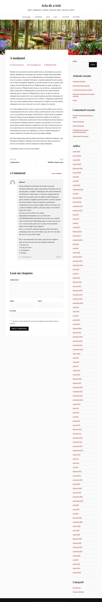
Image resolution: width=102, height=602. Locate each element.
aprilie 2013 (76, 370)
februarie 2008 (77, 539)
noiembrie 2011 (77, 442)
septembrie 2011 (78, 450)
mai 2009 (75, 513)
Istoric (48, 17)
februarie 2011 (77, 471)
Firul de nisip (84, 136)
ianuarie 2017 (77, 235)
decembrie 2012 (78, 387)
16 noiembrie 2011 (36, 65)
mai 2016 (75, 248)
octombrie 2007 (78, 551)
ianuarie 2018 (77, 202)
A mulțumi (19, 57)
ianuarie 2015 (77, 286)
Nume (12, 301)
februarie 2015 (77, 282)
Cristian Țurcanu (18, 65)
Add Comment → (57, 173)
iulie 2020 (76, 177)
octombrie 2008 (78, 522)
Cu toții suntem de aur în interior (83, 90)
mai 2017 (75, 223)
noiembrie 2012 (77, 391)
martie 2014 (76, 324)
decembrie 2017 (78, 206)
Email (40, 301)
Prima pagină (26, 17)
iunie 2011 (76, 463)
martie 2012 (76, 425)
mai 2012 (75, 417)
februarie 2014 (77, 328)
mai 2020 (75, 181)
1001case (76, 136)
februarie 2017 (77, 231)
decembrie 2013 (78, 337)
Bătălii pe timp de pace (55, 162)
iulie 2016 (76, 244)
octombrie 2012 (78, 395)
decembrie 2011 (78, 438)
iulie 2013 (76, 358)
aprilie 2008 (76, 534)
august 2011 (76, 454)
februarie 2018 (77, 198)
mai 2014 (75, 315)
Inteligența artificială (79, 81)
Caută (75, 61)
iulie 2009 (76, 505)
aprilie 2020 (76, 185)
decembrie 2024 (78, 168)
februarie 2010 (77, 488)
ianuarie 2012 (77, 433)
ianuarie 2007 (77, 572)
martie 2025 (76, 160)
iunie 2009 (76, 509)
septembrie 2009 (78, 501)
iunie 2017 (76, 219)
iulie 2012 (76, 408)
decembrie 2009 (78, 496)
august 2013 (76, 353)
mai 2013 (75, 366)
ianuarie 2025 (77, 164)
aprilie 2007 (76, 564)
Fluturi (75, 100)
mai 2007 (75, 560)
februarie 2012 (77, 429)
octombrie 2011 (78, 446)
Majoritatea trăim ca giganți (81, 85)
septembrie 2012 (78, 400)
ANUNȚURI (65, 17)
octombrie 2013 (78, 345)
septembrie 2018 (78, 189)
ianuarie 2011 (77, 475)
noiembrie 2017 (77, 210)
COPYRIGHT (38, 17)
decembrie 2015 (78, 261)
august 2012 (76, 404)
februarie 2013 (77, 379)
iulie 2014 (76, 307)
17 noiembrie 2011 (27, 256)
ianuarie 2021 (77, 172)
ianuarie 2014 (77, 332)
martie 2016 (76, 252)
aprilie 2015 (76, 278)
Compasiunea (14, 162)
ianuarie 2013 (77, 383)
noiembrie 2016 (77, 240)
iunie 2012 (76, 412)
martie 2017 (76, 227)
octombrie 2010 (78, 480)
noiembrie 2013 (77, 341)
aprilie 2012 (76, 421)
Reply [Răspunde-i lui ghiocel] (59, 256)
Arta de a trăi (51, 5)
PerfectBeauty (77, 130)
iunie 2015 (76, 269)
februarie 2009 (77, 518)
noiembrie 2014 (77, 294)
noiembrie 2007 (77, 547)
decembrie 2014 (78, 290)
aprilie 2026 (76, 151)
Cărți (55, 17)
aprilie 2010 (76, 484)
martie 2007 (76, 568)
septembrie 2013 (78, 349)
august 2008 (76, 526)
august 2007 (76, 555)
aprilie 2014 (76, 320)
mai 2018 (75, 193)
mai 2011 (75, 467)
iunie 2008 (76, 530)
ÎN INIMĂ (81, 121)
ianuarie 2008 (77, 543)
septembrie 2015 (78, 265)
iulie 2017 (76, 214)
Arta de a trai (53, 65)
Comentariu (15, 280)
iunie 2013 (76, 362)
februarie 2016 (77, 256)
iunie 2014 (76, 311)
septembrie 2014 (78, 303)
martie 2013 (76, 374)
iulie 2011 (76, 459)
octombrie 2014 (78, 299)
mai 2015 (75, 273)
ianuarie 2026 (77, 156)
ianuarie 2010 (77, 492)
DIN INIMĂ (76, 17)
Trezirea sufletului (78, 592)
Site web (13, 311)
